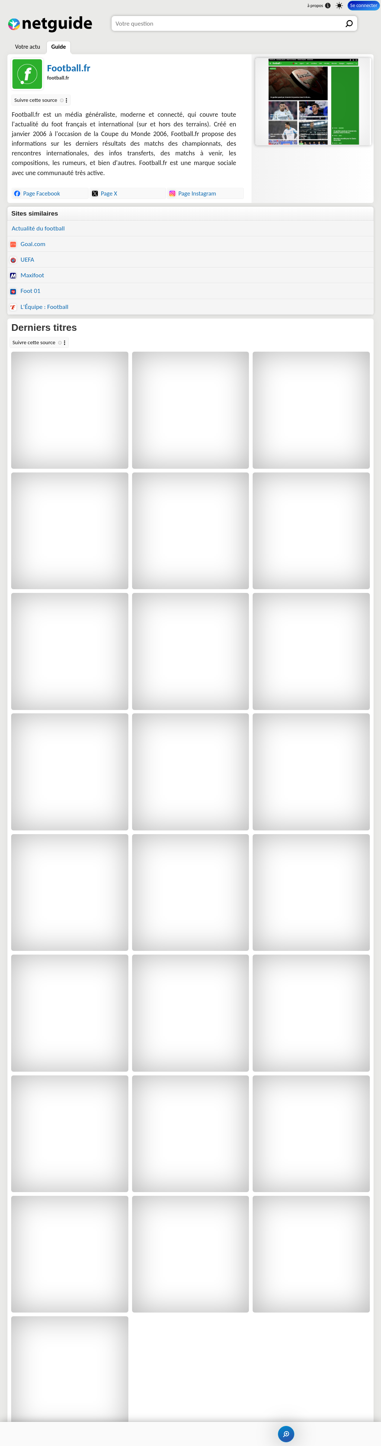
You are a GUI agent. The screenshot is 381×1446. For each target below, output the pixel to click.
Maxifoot (27, 275)
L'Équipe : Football (39, 307)
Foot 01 (25, 291)
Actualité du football (38, 228)
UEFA (22, 260)
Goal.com (27, 244)
